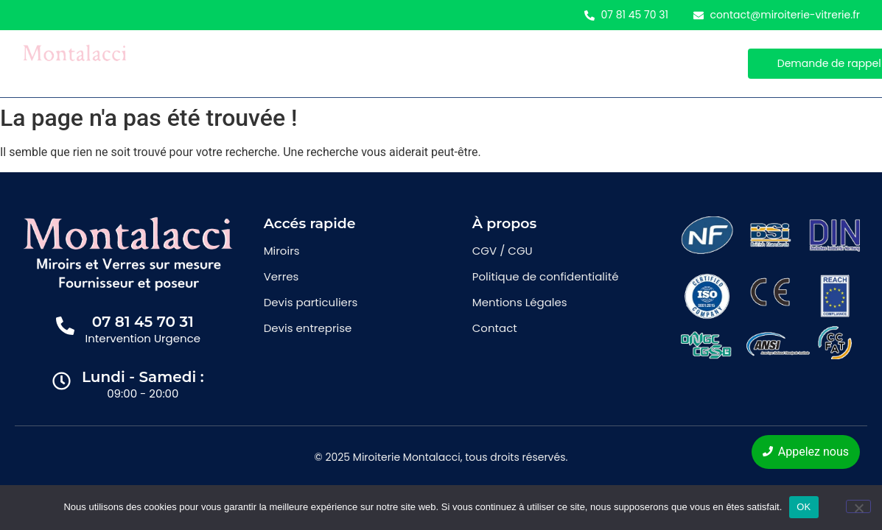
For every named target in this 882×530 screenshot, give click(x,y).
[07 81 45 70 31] (65, 327)
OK (804, 506)
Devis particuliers (311, 302)
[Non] (858, 506)
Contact (490, 63)
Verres (300, 63)
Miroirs (235, 63)
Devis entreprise (308, 328)
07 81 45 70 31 (143, 322)
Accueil (168, 63)
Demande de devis (392, 63)
